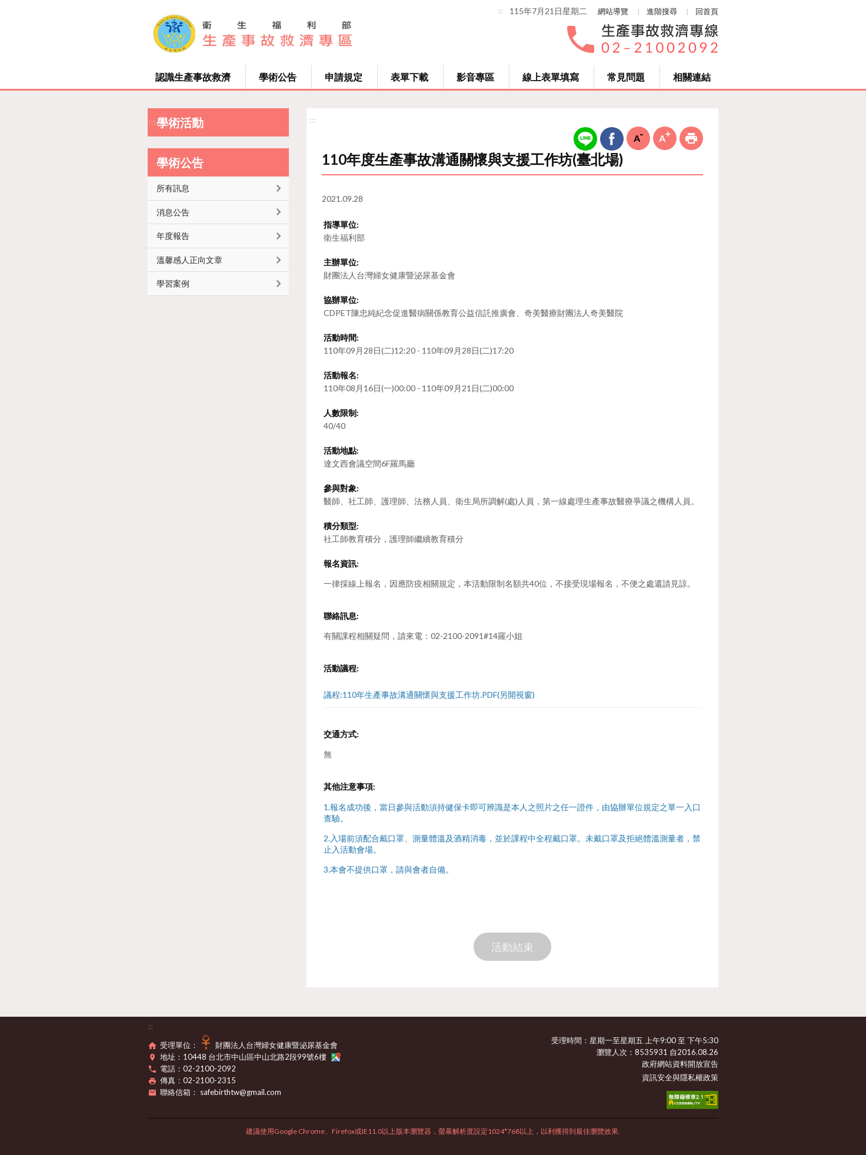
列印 (691, 138)
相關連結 (692, 76)
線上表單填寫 (550, 76)
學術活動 (180, 122)
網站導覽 (613, 11)
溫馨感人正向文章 (189, 260)
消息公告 (172, 212)
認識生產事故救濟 (193, 76)
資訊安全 (657, 1077)
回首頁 (706, 11)
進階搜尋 (662, 11)
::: (500, 10)
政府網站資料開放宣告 (680, 1064)
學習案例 (172, 283)
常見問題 (626, 76)
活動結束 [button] (512, 946)
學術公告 (278, 76)
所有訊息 (172, 188)
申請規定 (343, 76)
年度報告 (172, 236)
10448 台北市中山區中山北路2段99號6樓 (262, 1056)
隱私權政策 (699, 1077)
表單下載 (409, 76)
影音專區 (475, 76)
